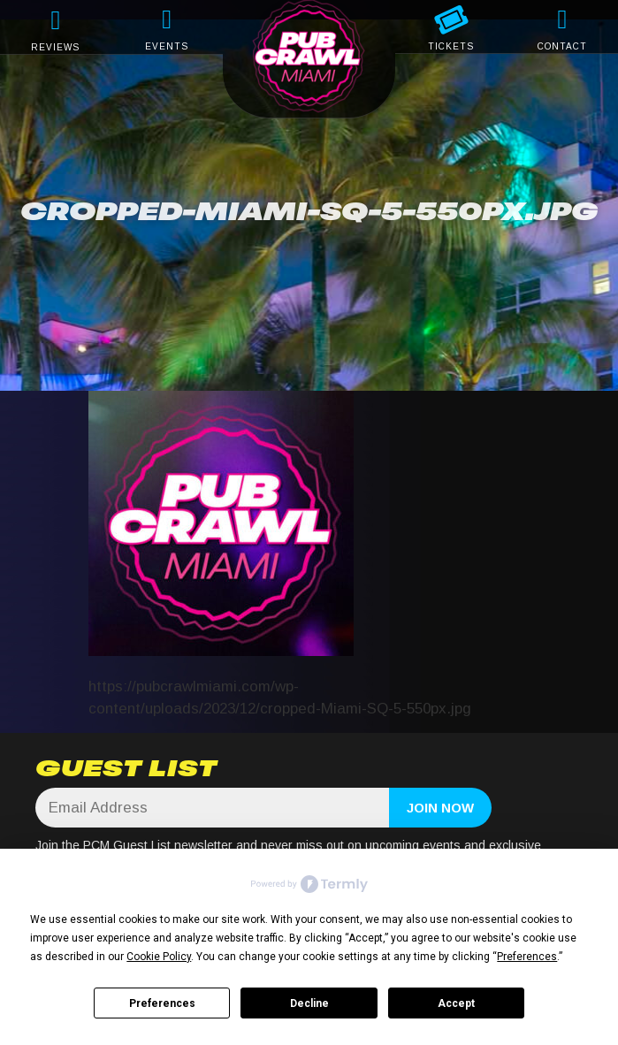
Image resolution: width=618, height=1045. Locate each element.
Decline (309, 1003)
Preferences (162, 1003)
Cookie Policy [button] (158, 956)
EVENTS (166, 46)
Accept (456, 1003)
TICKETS (451, 46)
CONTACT (562, 46)
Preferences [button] (527, 956)
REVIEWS (55, 47)
